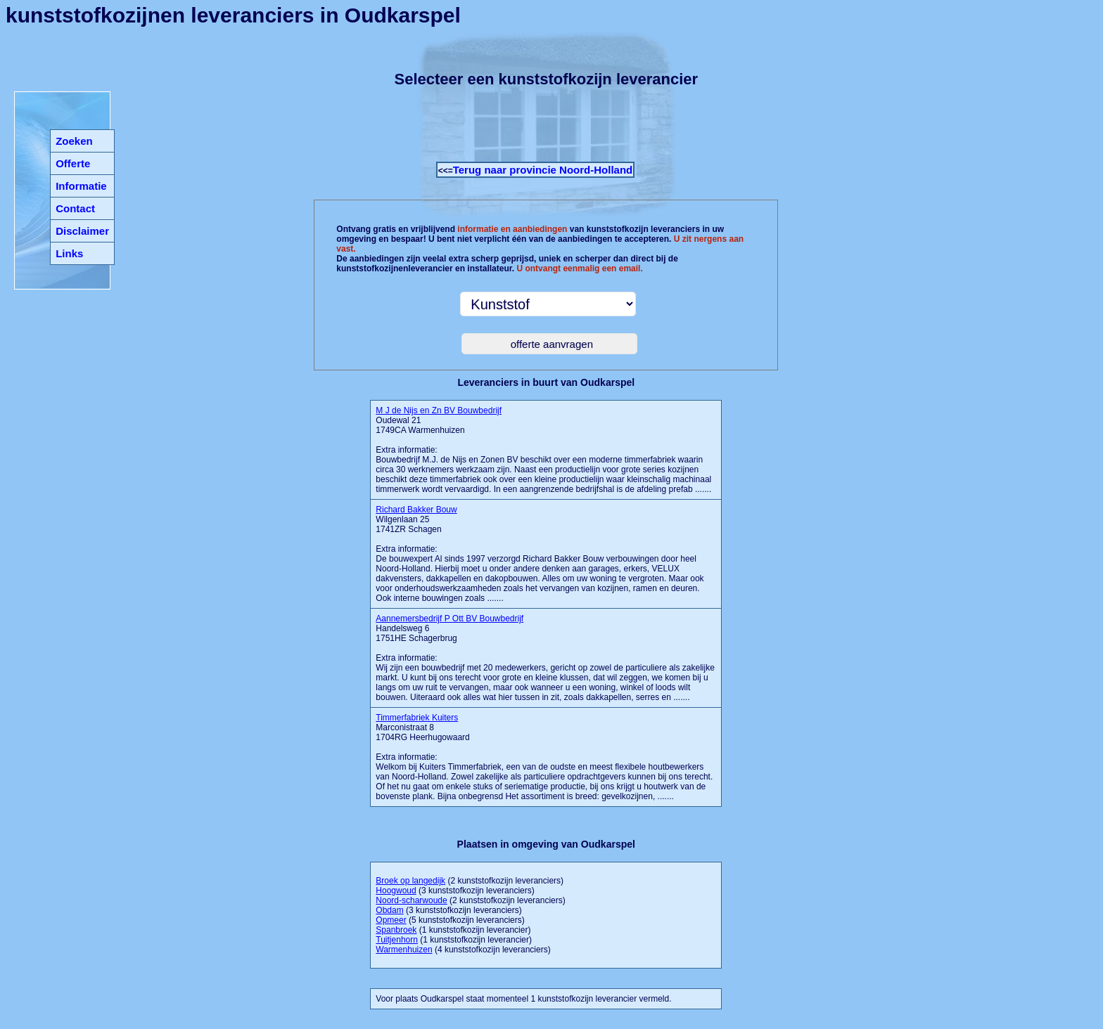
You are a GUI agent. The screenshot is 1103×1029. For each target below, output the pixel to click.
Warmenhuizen (404, 949)
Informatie (81, 186)
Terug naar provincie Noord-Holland (543, 170)
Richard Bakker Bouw (416, 509)
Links (69, 253)
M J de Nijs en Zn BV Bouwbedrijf (439, 410)
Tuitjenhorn (397, 940)
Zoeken (74, 141)
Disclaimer (82, 231)
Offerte (73, 163)
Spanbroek (396, 930)
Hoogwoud (396, 890)
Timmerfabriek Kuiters (417, 718)
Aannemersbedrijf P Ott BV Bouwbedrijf (449, 618)
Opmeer (391, 920)
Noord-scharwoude (411, 900)
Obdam (389, 910)
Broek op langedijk (410, 881)
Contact (75, 208)
